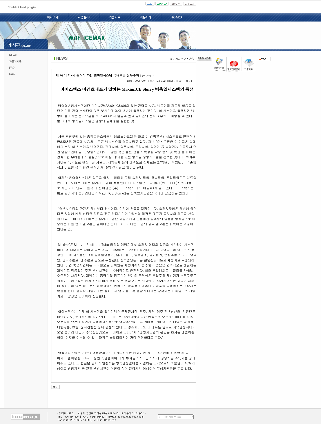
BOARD (176, 17)
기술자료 (115, 17)
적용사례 (146, 17)
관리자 (149, 75)
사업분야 (84, 17)
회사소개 (53, 17)
